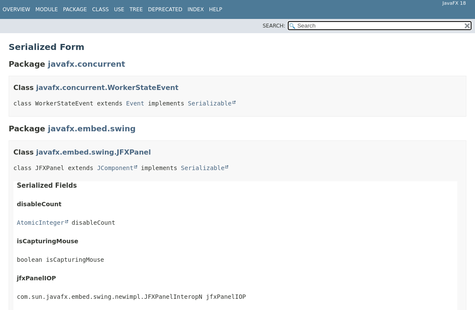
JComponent (115, 167)
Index (196, 9)
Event (135, 103)
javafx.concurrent (86, 63)
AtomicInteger (40, 222)
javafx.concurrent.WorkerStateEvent (107, 88)
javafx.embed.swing (91, 128)
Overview (16, 9)
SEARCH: (274, 26)
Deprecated (165, 9)
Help (215, 9)
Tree (136, 9)
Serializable (210, 103)
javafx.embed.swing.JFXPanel (93, 152)
